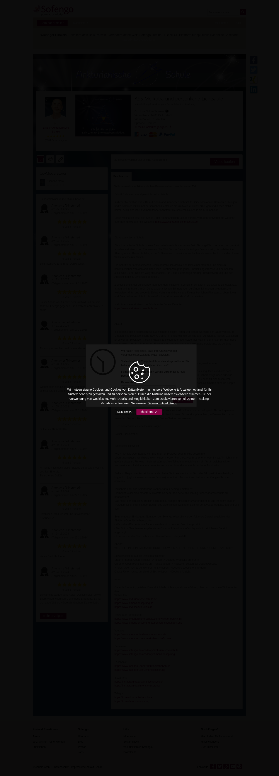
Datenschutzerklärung (162, 403)
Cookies (98, 398)
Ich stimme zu (149, 412)
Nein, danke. (124, 412)
